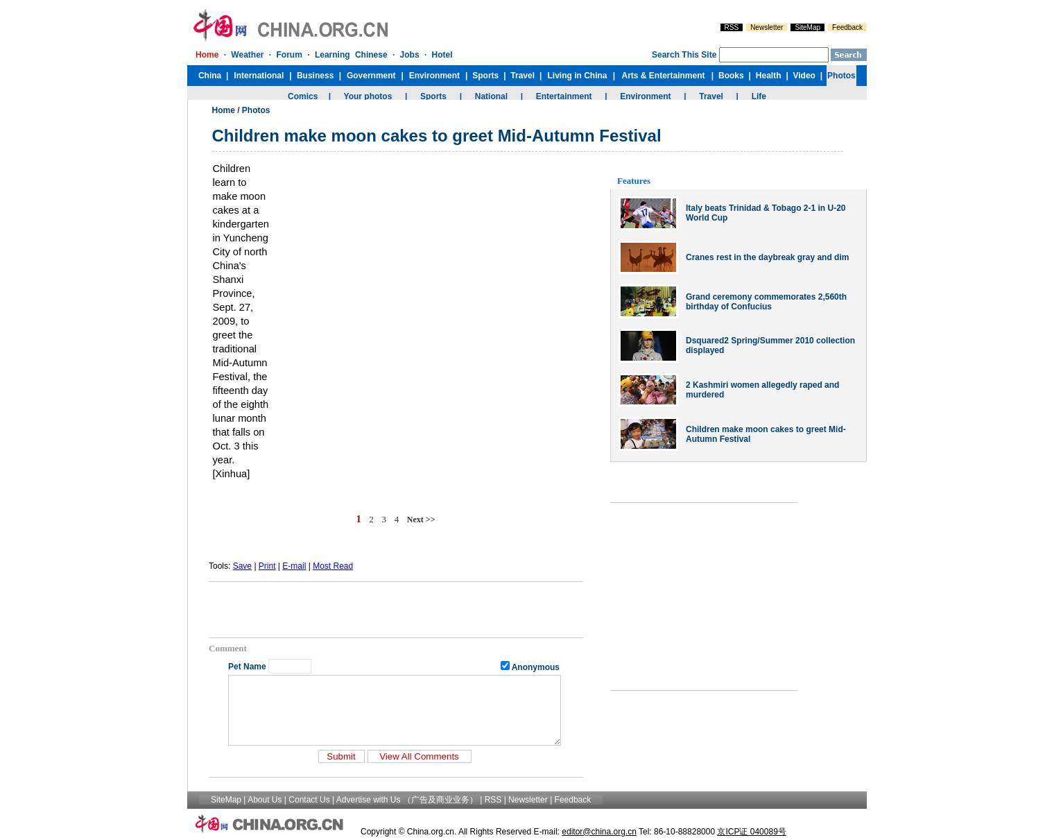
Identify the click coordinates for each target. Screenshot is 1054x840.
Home (223, 110)
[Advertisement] (396, 610)
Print (267, 566)
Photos (256, 110)
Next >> (421, 519)
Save (242, 566)
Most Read (333, 566)
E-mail (294, 566)
